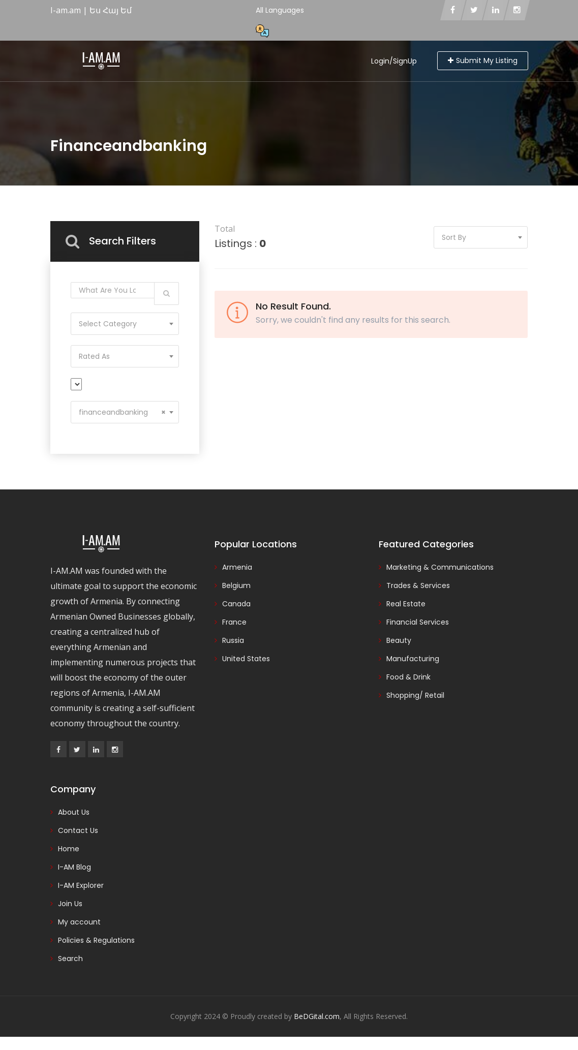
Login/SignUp (394, 61)
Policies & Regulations (96, 940)
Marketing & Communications (440, 567)
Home (68, 849)
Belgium (236, 585)
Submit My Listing (483, 60)
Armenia (237, 567)
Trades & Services (418, 585)
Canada (236, 604)
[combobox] (125, 324)
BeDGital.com (317, 1016)
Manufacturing (412, 659)
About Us (73, 812)
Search (70, 958)
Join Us (70, 904)
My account (79, 922)
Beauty (398, 640)
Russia (233, 640)
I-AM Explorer (81, 885)
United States (246, 659)
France (234, 622)
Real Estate (405, 604)
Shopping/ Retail (415, 695)
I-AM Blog (74, 867)
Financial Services (417, 622)
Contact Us (78, 830)
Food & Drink (408, 677)
